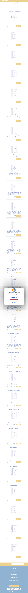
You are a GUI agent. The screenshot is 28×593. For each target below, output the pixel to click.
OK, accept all (14, 297)
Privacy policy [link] (14, 302)
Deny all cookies (14, 299)
